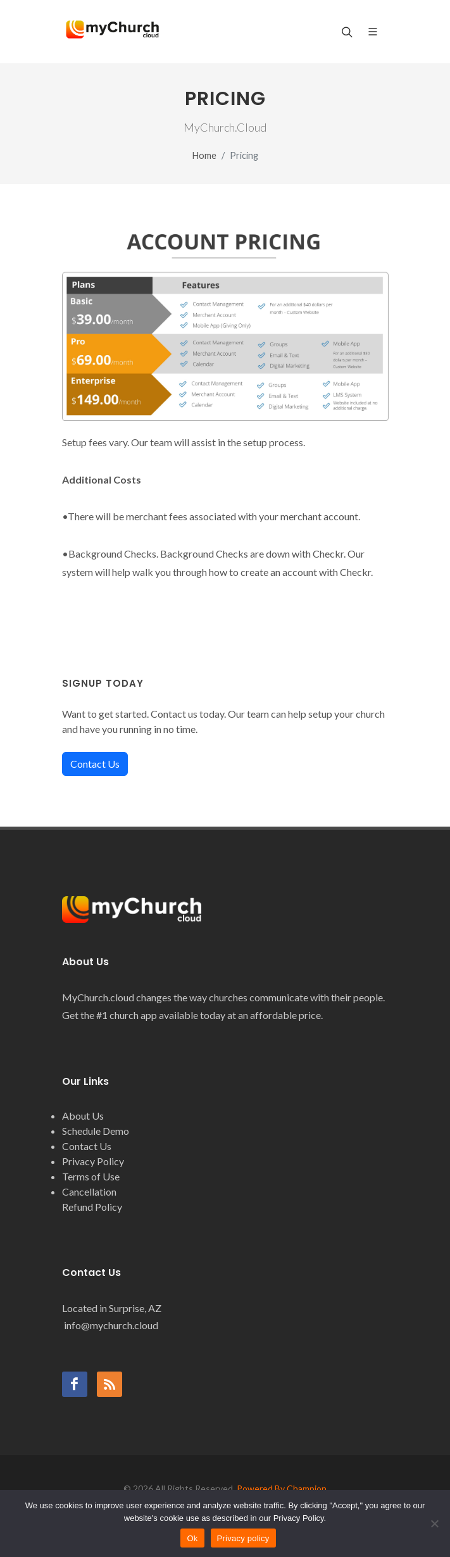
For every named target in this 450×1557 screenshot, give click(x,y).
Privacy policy (243, 1538)
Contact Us (95, 764)
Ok (192, 1538)
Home (204, 155)
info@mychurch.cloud (110, 1325)
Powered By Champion (282, 1488)
